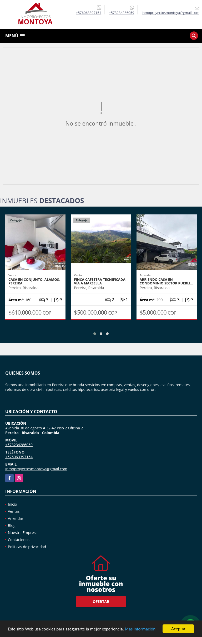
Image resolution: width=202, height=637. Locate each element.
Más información (140, 629)
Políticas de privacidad (27, 546)
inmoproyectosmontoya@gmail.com (36, 468)
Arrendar (15, 518)
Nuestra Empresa (23, 532)
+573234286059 (121, 12)
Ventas (13, 511)
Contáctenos (18, 539)
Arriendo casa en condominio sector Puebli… (166, 281)
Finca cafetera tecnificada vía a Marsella (99, 281)
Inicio (12, 504)
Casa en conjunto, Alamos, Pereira (34, 281)
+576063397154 (89, 12)
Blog (12, 525)
